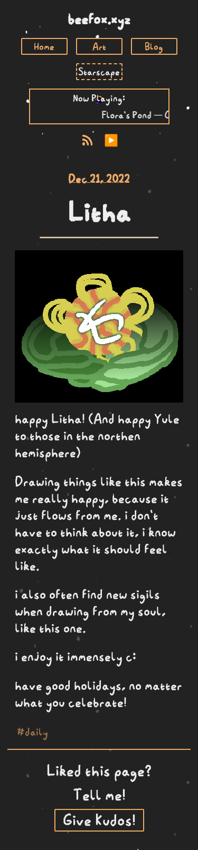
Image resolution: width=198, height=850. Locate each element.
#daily (32, 731)
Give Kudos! (99, 820)
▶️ (111, 140)
